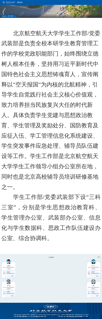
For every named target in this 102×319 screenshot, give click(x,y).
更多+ (99, 257)
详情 (13, 276)
